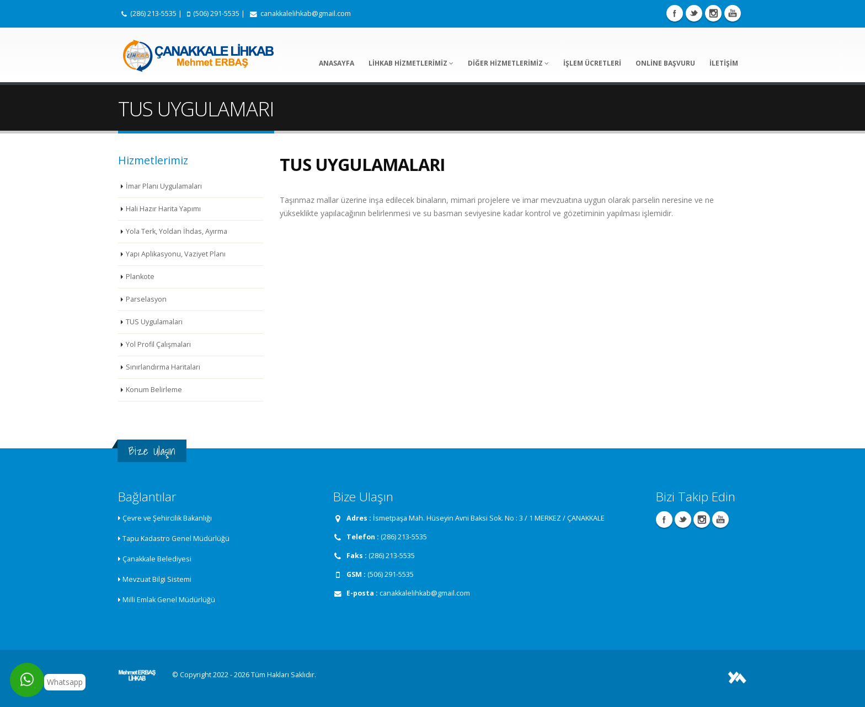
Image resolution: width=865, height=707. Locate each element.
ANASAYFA (336, 63)
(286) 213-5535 (153, 13)
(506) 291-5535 (216, 13)
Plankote (140, 276)
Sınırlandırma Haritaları (163, 367)
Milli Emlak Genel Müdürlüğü (168, 599)
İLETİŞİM (723, 63)
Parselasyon (146, 299)
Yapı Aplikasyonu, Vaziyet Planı (176, 254)
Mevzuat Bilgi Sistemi (156, 579)
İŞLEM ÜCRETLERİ (592, 63)
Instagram (713, 13)
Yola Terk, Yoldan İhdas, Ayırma (176, 231)
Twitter (694, 13)
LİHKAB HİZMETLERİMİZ (411, 63)
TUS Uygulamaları (154, 321)
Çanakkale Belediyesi (156, 559)
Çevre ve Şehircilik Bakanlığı (167, 518)
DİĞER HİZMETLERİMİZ (508, 63)
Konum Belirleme (154, 389)
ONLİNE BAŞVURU (665, 63)
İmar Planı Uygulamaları (164, 186)
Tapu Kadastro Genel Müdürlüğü (175, 538)
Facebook (674, 13)
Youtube (732, 13)
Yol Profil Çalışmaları (158, 344)
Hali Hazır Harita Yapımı (163, 208)
